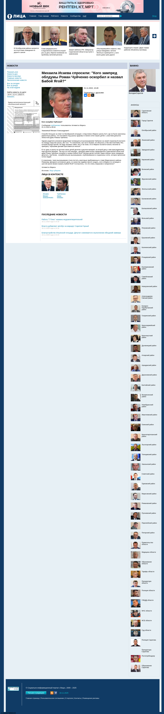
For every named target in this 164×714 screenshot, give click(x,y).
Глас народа (43, 16)
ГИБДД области (147, 600)
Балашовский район (149, 208)
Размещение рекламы (91, 698)
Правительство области (147, 543)
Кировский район (148, 160)
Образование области (147, 563)
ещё (84, 16)
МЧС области (147, 611)
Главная (32, 16)
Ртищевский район (149, 257)
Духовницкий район (149, 346)
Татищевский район (149, 454)
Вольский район (148, 218)
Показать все (12, 72)
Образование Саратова (147, 666)
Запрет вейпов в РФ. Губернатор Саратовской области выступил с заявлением (81, 52)
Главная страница (32, 698)
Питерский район (148, 533)
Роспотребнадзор (148, 656)
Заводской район (148, 150)
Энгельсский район (149, 189)
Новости (64, 16)
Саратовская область (146, 112)
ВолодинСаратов (136, 93)
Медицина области (149, 552)
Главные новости (14, 78)
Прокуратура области (146, 582)
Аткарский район (148, 355)
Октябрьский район (149, 130)
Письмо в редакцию (36, 693)
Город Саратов (147, 121)
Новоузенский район (149, 286)
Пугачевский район (149, 513)
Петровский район (148, 228)
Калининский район (149, 247)
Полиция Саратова (149, 640)
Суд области (146, 630)
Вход (154, 16)
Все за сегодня (13, 83)
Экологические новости (17, 80)
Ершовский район (148, 238)
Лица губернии (54, 171)
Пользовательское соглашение (52, 698)
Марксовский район (149, 494)
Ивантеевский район (149, 415)
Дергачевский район (149, 375)
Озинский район (148, 425)
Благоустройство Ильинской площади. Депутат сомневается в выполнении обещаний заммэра (81, 233)
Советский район (148, 474)
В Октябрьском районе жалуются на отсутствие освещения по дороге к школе (26, 50)
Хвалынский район (149, 464)
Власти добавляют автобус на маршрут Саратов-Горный (65, 226)
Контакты (77, 698)
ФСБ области (147, 620)
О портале (69, 698)
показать (10, 97)
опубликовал (55, 125)
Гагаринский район (149, 316)
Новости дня (12, 74)
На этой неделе (13, 88)
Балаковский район (149, 199)
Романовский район (149, 503)
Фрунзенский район (149, 179)
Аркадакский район (149, 365)
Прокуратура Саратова (146, 651)
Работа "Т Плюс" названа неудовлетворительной (62, 219)
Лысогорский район (149, 445)
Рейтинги (55, 16)
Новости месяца (14, 76)
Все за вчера (12, 85)
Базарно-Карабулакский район (147, 307)
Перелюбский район (149, 523)
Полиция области (148, 590)
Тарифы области (148, 572)
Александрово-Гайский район (147, 297)
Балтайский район (148, 385)
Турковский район (148, 484)
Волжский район (148, 169)
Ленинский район (148, 140)
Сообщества (75, 16)
